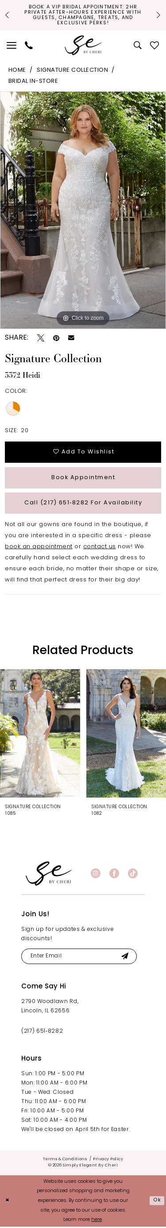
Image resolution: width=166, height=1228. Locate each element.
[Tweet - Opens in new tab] (40, 337)
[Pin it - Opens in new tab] (56, 337)
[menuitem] (12, 45)
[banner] (49, 875)
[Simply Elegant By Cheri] (83, 46)
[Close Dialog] (8, 1202)
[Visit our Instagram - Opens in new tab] (95, 875)
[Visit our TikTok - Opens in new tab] (133, 875)
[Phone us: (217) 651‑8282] (29, 45)
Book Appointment (83, 478)
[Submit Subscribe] (126, 958)
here (96, 1221)
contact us (99, 548)
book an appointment (39, 548)
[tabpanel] (83, 210)
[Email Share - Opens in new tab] (71, 338)
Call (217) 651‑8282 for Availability (83, 504)
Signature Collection (72, 71)
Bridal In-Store (33, 82)
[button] (12, 45)
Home (17, 71)
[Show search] (138, 45)
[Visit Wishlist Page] (154, 46)
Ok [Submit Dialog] (157, 1202)
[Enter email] (79, 958)
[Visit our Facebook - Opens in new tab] (114, 875)
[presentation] (40, 734)
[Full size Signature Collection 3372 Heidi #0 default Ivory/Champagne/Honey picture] (83, 210)
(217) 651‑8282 (42, 1033)
